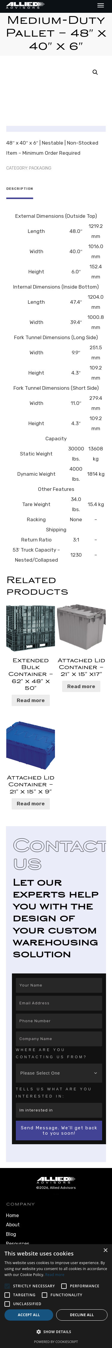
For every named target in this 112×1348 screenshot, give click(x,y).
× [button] (105, 1250)
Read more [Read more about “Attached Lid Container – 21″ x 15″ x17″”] (81, 684)
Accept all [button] (29, 1314)
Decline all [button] (82, 1314)
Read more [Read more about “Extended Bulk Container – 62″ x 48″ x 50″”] (31, 698)
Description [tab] (19, 189)
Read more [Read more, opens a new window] (55, 1274)
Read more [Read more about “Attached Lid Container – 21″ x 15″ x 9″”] (31, 801)
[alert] (56, 1296)
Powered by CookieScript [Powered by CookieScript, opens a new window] (56, 1341)
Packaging (40, 168)
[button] (95, 72)
